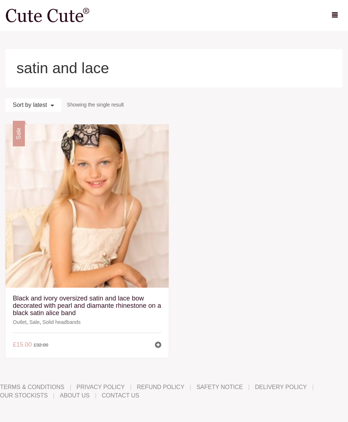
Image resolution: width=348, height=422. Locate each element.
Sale (34, 322)
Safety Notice (220, 387)
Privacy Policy (100, 387)
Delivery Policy (281, 387)
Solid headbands (61, 322)
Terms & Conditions (32, 387)
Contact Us (120, 395)
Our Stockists (24, 395)
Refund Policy (160, 387)
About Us (75, 395)
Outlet (19, 322)
